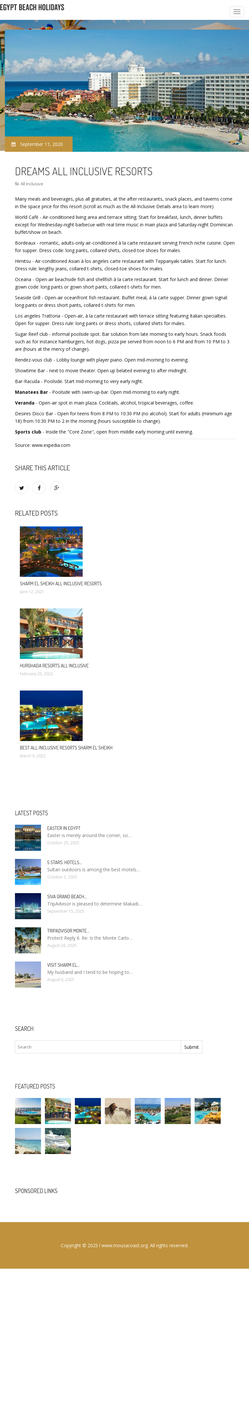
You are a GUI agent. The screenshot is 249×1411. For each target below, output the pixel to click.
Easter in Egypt (63, 828)
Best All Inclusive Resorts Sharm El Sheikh (66, 748)
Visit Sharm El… (63, 965)
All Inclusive (32, 184)
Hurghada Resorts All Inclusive (54, 666)
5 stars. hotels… (64, 862)
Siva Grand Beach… (67, 896)
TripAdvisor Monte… (68, 931)
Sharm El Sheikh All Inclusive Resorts (61, 583)
